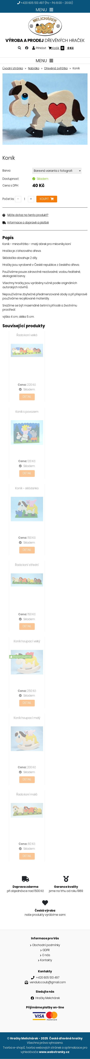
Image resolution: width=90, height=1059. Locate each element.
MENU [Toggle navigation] (45, 10)
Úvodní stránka (12, 68)
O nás (46, 955)
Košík (61, 48)
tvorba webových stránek (43, 1048)
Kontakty (46, 960)
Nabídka (33, 68)
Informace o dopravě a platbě (28, 223)
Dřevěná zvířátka (56, 68)
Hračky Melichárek (48, 998)
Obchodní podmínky (46, 945)
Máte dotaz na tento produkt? (27, 215)
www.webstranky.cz (54, 1052)
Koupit (47, 199)
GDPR (46, 950)
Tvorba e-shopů (14, 1048)
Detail (27, 397)
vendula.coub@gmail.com (48, 982)
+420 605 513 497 (32, 3)
